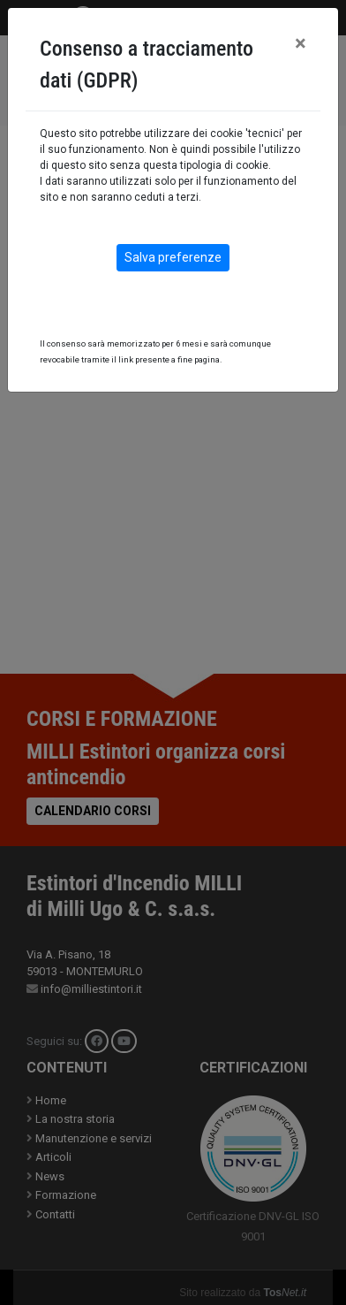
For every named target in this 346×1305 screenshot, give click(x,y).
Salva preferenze (173, 257)
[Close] (300, 43)
